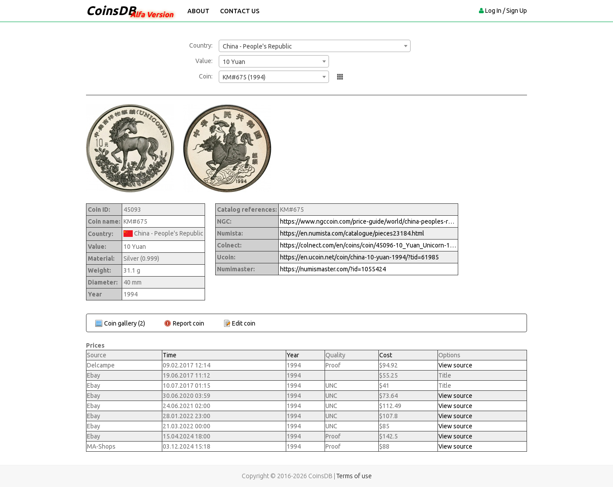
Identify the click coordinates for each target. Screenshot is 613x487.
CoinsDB (111, 10)
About (198, 11)
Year (293, 355)
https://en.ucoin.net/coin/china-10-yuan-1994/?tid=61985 (359, 257)
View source (455, 365)
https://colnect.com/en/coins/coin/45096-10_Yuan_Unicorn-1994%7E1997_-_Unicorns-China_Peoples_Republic (368, 245)
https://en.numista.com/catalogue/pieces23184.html (352, 233)
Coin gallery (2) (124, 323)
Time (169, 355)
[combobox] (315, 46)
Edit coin (243, 323)
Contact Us (239, 11)
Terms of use (354, 476)
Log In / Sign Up (506, 10)
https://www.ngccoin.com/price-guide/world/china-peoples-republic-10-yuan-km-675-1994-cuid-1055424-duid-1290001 (368, 221)
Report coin (188, 323)
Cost (385, 355)
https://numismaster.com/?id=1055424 (333, 269)
